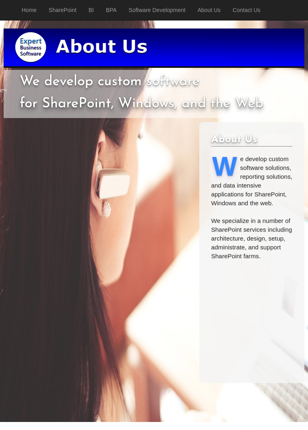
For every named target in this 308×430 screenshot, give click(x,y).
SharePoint (62, 10)
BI (91, 10)
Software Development (157, 10)
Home (29, 10)
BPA (111, 10)
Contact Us (246, 10)
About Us (209, 10)
